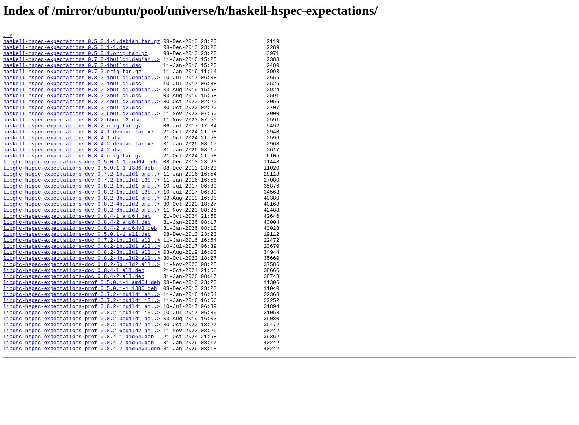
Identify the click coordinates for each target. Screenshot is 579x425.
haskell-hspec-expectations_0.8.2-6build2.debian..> (81, 130)
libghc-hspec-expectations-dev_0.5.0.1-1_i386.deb (78, 195)
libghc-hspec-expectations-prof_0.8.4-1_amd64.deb (78, 397)
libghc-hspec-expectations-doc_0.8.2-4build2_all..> (81, 303)
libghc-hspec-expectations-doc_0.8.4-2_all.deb (73, 325)
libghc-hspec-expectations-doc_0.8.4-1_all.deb (73, 318)
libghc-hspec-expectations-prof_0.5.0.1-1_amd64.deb (81, 332)
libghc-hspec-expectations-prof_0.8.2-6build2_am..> (81, 390)
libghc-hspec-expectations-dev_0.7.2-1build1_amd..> (81, 202)
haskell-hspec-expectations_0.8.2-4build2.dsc (72, 123)
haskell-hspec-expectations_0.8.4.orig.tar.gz (72, 180)
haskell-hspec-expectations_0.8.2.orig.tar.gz (72, 144)
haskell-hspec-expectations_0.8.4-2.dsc (62, 173)
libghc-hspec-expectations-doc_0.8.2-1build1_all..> (81, 289)
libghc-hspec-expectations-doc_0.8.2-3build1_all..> (81, 296)
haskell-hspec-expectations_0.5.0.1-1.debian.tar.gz (81, 43)
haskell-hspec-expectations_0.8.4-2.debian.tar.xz (78, 166)
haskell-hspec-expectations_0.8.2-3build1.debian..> (81, 101)
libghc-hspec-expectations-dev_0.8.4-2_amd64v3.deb (80, 267)
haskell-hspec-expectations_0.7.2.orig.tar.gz (72, 79)
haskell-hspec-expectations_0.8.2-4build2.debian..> (81, 115)
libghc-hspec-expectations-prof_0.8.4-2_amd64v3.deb (81, 412)
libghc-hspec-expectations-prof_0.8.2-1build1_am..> (81, 361)
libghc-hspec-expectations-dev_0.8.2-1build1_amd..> (81, 217)
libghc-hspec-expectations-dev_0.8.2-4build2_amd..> (81, 238)
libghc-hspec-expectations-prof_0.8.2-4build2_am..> (81, 383)
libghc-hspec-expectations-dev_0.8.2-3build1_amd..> (81, 231)
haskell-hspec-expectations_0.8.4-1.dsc (62, 159)
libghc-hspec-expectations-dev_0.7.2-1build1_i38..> (81, 209)
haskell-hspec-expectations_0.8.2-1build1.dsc (72, 94)
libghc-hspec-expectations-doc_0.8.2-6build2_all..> (81, 311)
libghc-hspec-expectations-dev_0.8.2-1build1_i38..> (81, 224)
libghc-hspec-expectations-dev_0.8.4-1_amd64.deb (77, 253)
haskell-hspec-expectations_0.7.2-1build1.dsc (72, 72)
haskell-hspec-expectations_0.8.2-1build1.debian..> (81, 86)
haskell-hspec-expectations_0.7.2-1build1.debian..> (81, 65)
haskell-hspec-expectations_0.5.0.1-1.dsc (66, 50)
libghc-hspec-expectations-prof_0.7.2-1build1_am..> (81, 347)
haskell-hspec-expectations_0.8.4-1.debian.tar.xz (78, 151)
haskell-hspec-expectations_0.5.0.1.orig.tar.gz (75, 57)
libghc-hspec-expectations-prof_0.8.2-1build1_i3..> (81, 368)
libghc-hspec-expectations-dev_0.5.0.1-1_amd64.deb (80, 188)
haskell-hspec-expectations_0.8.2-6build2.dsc (72, 137)
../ (7, 36)
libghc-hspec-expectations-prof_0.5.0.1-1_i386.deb (80, 339)
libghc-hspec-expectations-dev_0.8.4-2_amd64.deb (77, 260)
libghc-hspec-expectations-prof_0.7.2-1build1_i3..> (81, 354)
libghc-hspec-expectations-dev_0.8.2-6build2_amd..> (81, 245)
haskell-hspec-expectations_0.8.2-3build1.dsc (72, 108)
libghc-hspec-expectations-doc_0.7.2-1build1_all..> (81, 282)
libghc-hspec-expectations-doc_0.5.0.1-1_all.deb (77, 274)
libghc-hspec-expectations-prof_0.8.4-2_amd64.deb (78, 405)
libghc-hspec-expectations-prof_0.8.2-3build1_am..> (81, 376)
